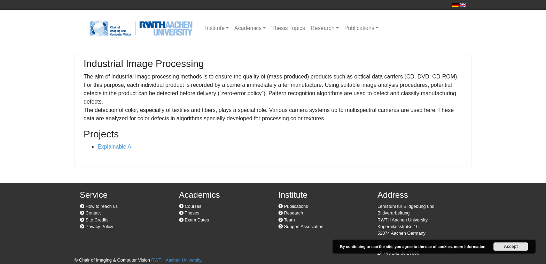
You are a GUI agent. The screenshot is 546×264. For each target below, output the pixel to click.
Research (322, 28)
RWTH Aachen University (176, 260)
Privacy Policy (96, 226)
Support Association (300, 226)
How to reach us (99, 206)
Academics (248, 28)
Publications (359, 28)
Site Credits (94, 219)
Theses (189, 213)
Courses (190, 206)
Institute (215, 28)
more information (469, 246)
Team (286, 219)
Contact (90, 213)
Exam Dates (194, 219)
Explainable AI (115, 147)
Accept (511, 246)
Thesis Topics (288, 28)
